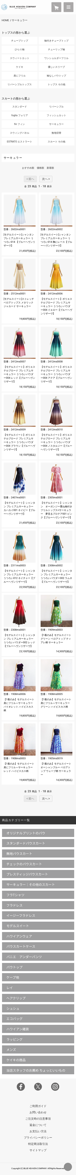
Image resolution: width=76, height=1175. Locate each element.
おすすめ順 (28, 167)
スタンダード (19, 106)
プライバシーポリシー (38, 1137)
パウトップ (14, 967)
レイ (9, 987)
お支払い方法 (38, 1131)
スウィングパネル (19, 132)
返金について (38, 1125)
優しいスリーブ (56, 67)
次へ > (46, 179)
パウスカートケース (20, 946)
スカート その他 (56, 141)
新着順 (50, 167)
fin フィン (19, 124)
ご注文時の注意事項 (38, 1118)
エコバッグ (14, 1018)
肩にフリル (20, 75)
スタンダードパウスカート (25, 843)
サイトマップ (38, 1150)
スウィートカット (19, 58)
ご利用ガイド (38, 1106)
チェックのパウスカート (24, 863)
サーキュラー (19, 20)
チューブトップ (19, 40)
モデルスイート (17, 925)
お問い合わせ (38, 1112)
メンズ (11, 1049)
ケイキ (19, 67)
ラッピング (14, 1039)
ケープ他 (12, 977)
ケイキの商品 (16, 1059)
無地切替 (56, 132)
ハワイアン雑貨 (17, 1028)
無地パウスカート (19, 853)
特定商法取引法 (38, 1143)
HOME (5, 20)
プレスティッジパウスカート (27, 874)
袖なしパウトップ (56, 75)
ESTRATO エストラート (19, 141)
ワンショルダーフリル (56, 58)
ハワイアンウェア (19, 936)
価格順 (40, 167)
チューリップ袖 (56, 49)
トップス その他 (56, 84)
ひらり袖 (19, 49)
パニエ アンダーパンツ (24, 956)
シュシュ (12, 1008)
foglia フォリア (19, 115)
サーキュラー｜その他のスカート (30, 884)
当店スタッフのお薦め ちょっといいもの (35, 1070)
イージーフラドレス (20, 915)
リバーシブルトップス (19, 84)
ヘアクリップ (15, 998)
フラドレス (14, 905)
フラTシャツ (15, 894)
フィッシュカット (56, 115)
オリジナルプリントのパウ (25, 832)
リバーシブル (56, 106)
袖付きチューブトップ (56, 40)
